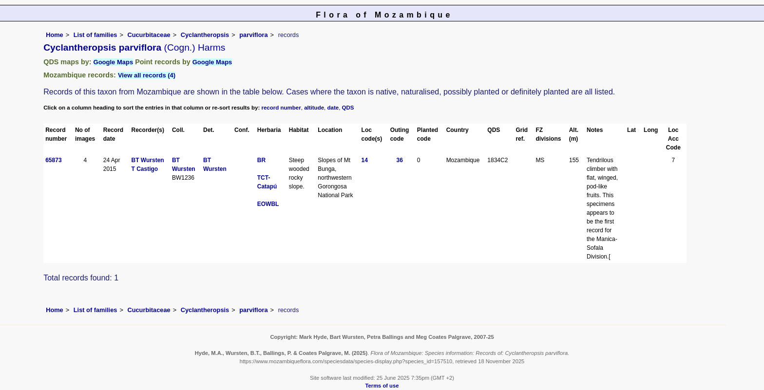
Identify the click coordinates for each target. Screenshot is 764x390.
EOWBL (268, 204)
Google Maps (114, 62)
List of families (95, 34)
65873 (53, 160)
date (333, 108)
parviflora (253, 34)
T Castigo (145, 169)
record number (281, 108)
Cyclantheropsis (205, 34)
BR (261, 160)
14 (365, 160)
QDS (348, 108)
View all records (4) (146, 75)
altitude (314, 108)
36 (400, 160)
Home (54, 34)
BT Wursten (148, 160)
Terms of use (382, 386)
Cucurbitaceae (148, 34)
